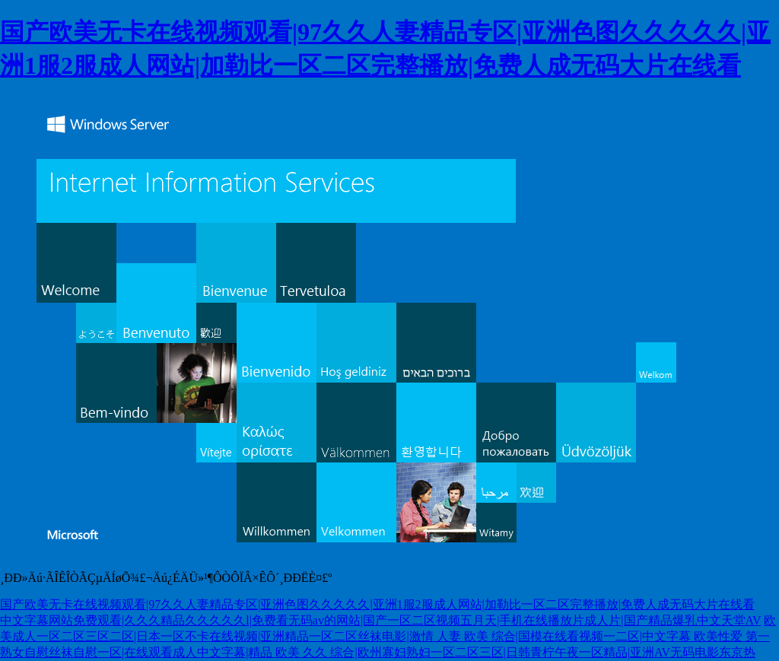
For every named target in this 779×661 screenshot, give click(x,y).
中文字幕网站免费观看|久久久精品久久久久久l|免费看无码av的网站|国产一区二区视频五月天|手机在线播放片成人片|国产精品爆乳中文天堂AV (380, 620)
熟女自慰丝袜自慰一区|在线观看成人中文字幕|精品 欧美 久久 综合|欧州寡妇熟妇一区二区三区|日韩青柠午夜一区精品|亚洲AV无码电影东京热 (377, 652)
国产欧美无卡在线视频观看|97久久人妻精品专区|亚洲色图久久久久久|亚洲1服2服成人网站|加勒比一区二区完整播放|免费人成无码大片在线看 (377, 604)
